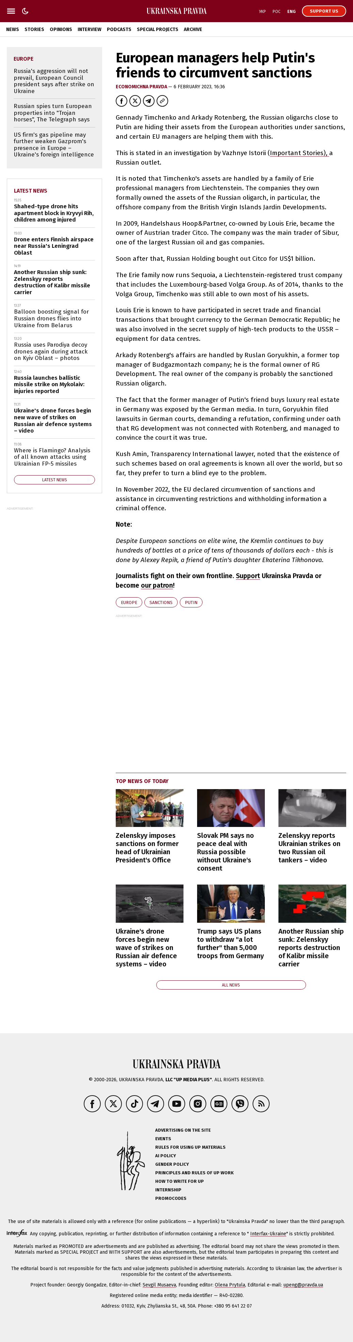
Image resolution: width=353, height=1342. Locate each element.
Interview (89, 29)
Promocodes (171, 1198)
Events (163, 1138)
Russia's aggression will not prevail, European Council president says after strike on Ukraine (54, 81)
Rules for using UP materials (190, 1147)
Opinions (61, 29)
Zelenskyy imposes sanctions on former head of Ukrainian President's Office (147, 847)
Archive (193, 29)
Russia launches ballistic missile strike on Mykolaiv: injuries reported (49, 384)
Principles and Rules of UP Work (194, 1172)
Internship (168, 1189)
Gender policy (172, 1164)
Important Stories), (299, 153)
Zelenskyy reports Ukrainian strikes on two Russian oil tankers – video (309, 847)
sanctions (161, 602)
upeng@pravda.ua (303, 1285)
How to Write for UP (179, 1181)
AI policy (165, 1155)
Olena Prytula (230, 1285)
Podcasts (119, 29)
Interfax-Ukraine (268, 1234)
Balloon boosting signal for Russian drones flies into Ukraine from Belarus (51, 318)
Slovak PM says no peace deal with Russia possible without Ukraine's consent (225, 851)
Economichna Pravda (142, 87)
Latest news (30, 190)
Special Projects (157, 29)
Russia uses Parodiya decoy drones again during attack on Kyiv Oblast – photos (50, 351)
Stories (34, 29)
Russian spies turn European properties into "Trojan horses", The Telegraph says (53, 113)
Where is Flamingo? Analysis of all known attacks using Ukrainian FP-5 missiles (52, 457)
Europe (129, 602)
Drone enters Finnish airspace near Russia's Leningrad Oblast (54, 246)
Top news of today (142, 781)
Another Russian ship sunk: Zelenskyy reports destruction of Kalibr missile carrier (311, 947)
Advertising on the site (183, 1130)
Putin (191, 602)
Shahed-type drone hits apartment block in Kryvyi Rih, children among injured (54, 213)
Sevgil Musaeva (159, 1285)
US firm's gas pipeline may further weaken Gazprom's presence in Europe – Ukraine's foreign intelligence (54, 145)
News (12, 29)
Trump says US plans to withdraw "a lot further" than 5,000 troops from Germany (230, 943)
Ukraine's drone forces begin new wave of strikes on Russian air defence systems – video (146, 947)
